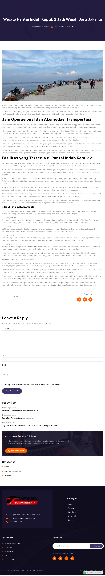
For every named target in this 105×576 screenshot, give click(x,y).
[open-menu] (101, 3)
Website (5, 376)
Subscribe (96, 547)
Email (4, 366)
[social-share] (79, 299)
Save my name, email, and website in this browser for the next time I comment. (32, 386)
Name (5, 356)
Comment (6, 328)
